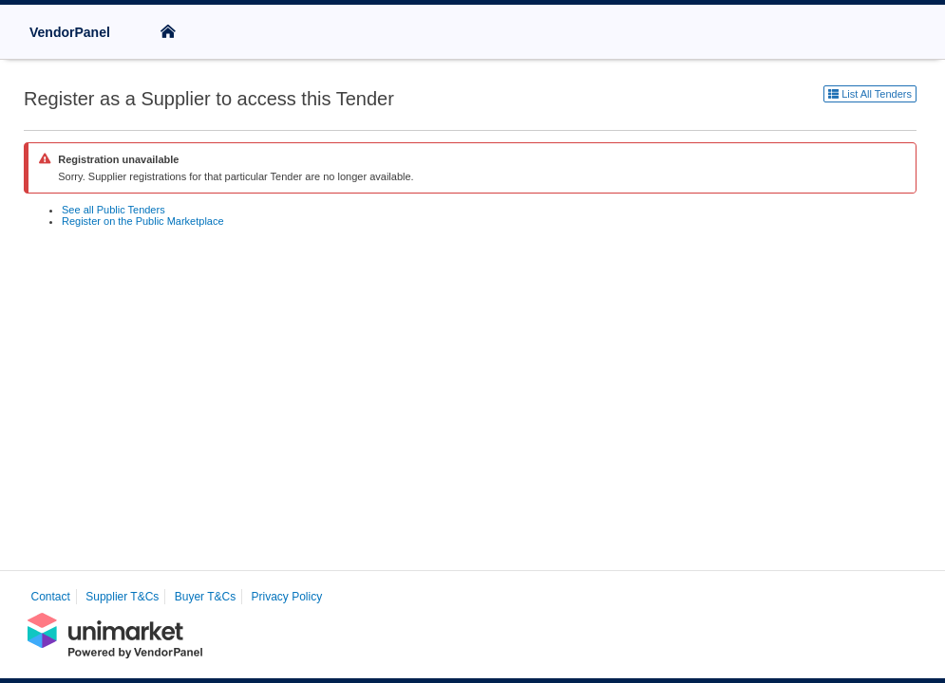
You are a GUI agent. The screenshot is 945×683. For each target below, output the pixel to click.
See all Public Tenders (113, 209)
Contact (50, 596)
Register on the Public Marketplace (143, 221)
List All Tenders (870, 94)
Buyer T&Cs (205, 596)
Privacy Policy (287, 596)
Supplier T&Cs (122, 596)
